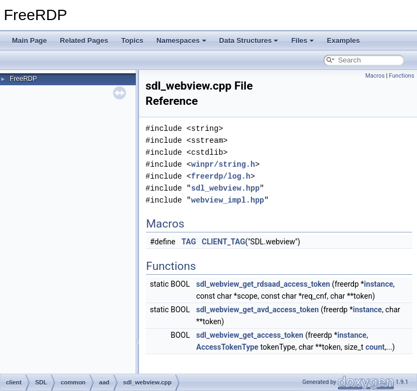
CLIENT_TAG (223, 241)
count (375, 347)
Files (302, 40)
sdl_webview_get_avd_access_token (257, 309)
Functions (401, 75)
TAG (188, 241)
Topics (132, 40)
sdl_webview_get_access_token (250, 335)
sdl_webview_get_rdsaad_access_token (263, 284)
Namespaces (181, 40)
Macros (375, 75)
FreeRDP (23, 79)
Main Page (29, 40)
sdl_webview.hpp (225, 188)
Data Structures (249, 40)
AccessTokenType (227, 347)
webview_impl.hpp (227, 200)
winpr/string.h (223, 164)
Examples (343, 40)
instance (378, 284)
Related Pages (84, 40)
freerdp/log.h (220, 176)
